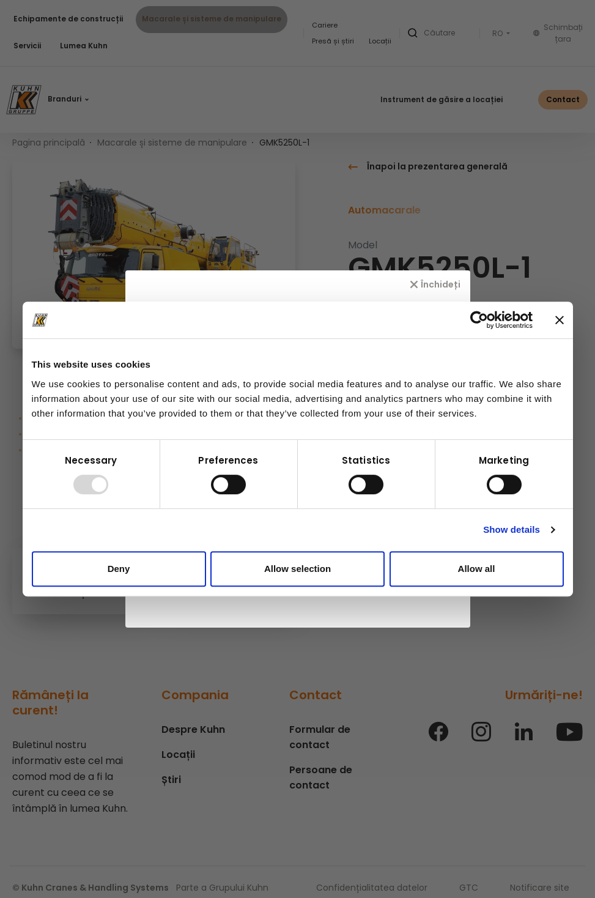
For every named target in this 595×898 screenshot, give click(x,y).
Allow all (476, 568)
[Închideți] (435, 284)
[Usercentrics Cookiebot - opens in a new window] (479, 320)
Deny (119, 568)
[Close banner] (559, 320)
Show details (511, 529)
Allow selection (297, 568)
